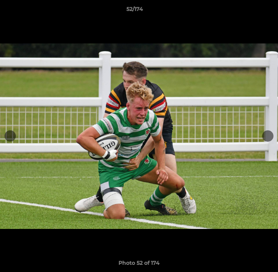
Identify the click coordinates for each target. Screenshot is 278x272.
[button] (250, 11)
